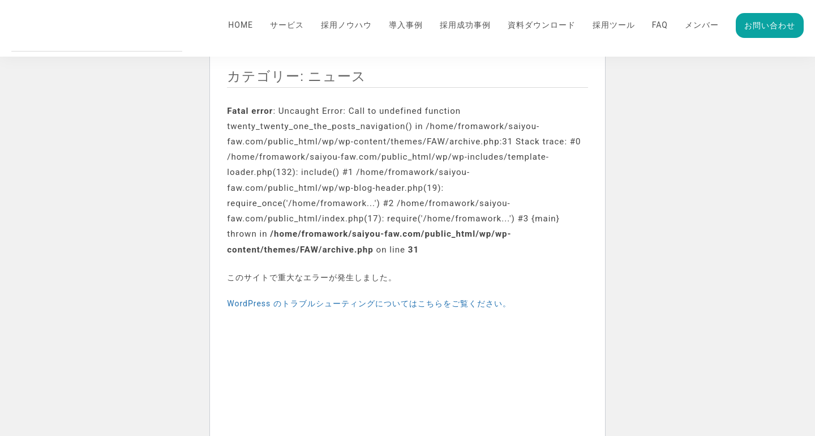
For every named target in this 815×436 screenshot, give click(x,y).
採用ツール (614, 24)
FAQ (660, 24)
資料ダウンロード (542, 24)
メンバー (702, 24)
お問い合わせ (769, 25)
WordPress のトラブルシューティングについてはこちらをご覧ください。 (369, 303)
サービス (287, 24)
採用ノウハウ (346, 24)
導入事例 (406, 24)
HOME (240, 24)
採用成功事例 (465, 24)
